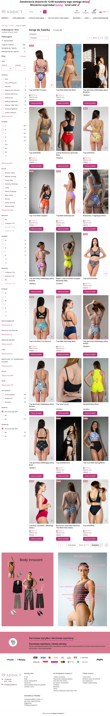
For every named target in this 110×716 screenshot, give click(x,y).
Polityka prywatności (30, 705)
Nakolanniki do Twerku (13, 51)
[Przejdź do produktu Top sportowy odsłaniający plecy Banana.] (42, 380)
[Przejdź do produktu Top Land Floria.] (95, 129)
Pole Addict (5, 26)
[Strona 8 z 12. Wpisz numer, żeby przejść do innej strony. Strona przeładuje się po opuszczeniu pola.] (98, 38)
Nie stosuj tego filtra (11, 412)
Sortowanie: (33, 34)
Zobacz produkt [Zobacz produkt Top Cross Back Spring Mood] (90, 476)
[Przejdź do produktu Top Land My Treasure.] (42, 66)
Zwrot (55, 689)
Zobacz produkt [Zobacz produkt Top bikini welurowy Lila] (63, 229)
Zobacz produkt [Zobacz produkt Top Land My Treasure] (36, 103)
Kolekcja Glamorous (11, 94)
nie (6, 419)
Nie (6, 220)
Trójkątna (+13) (10, 223)
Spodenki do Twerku (13, 48)
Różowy (7, 199)
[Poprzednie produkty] (70, 545)
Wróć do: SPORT (7, 40)
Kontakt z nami (29, 687)
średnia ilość (9, 398)
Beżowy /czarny (10, 173)
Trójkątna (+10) (10, 272)
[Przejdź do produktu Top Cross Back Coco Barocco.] (42, 317)
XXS (6, 152)
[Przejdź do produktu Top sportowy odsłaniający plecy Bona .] (42, 439)
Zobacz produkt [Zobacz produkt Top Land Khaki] (36, 166)
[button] (45, 11)
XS (5, 137)
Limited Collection (10, 112)
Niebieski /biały (9, 206)
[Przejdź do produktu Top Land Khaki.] (42, 129)
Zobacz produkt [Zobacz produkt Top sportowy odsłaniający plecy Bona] (36, 476)
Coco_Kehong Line (11, 83)
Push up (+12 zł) (10, 283)
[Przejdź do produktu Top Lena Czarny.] (68, 380)
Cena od (4, 65)
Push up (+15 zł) (10, 227)
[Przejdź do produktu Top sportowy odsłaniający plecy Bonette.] (95, 66)
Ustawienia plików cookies (32, 699)
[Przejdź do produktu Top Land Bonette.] (68, 439)
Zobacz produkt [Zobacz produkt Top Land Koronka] (90, 292)
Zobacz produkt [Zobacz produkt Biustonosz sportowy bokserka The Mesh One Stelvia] (63, 539)
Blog (25, 679)
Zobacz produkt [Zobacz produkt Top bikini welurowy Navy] (63, 354)
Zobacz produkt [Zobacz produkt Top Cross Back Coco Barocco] (36, 354)
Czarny (7, 188)
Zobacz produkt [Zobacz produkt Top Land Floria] (90, 166)
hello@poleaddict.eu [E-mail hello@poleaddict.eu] (10, 685)
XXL (6, 156)
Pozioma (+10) (9, 276)
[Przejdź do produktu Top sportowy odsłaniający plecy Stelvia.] (95, 317)
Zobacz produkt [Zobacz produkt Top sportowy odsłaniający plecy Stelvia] (90, 354)
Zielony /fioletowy (10, 191)
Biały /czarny (9, 195)
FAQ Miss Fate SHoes (60, 681)
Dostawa (56, 685)
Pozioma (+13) (9, 231)
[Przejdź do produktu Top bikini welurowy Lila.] (68, 192)
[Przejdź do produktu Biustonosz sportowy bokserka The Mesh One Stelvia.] (68, 501)
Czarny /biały (9, 180)
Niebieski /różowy (10, 176)
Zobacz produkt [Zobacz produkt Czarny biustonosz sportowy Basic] (63, 166)
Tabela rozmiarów (59, 677)
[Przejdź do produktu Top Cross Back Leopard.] (42, 192)
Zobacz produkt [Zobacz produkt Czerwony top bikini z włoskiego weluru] (36, 539)
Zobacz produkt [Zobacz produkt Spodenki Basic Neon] (90, 413)
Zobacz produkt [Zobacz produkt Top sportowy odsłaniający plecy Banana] (36, 413)
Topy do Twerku (13, 45)
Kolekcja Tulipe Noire (11, 105)
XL (5, 141)
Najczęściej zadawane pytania (62, 679)
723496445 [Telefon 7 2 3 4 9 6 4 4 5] (7, 679)
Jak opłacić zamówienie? (61, 683)
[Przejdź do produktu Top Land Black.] (95, 501)
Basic (6, 79)
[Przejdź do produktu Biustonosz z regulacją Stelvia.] (95, 192)
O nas (26, 677)
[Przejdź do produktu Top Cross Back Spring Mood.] (95, 439)
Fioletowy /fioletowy (11, 184)
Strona (95, 38)
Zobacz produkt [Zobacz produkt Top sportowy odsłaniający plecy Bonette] (90, 103)
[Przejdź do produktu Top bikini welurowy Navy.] (68, 317)
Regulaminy (28, 703)
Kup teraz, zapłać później (32, 701)
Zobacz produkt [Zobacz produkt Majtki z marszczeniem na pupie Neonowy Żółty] (63, 292)
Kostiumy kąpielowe (11, 109)
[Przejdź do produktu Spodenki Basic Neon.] (95, 380)
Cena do (18, 65)
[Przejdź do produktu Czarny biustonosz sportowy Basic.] (68, 129)
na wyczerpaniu (10, 395)
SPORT (12, 26)
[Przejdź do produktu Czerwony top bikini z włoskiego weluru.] (42, 501)
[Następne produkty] (96, 545)
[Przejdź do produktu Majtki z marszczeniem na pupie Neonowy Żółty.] (68, 254)
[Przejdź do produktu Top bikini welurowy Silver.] (68, 66)
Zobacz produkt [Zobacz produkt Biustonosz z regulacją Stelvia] (90, 229)
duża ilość (8, 402)
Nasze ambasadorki (30, 681)
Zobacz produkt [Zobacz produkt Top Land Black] (90, 539)
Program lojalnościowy (89, 683)
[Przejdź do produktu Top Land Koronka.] (95, 254)
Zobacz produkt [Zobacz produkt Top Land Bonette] (63, 476)
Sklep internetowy (53, 713)
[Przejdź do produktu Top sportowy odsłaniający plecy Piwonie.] (42, 254)
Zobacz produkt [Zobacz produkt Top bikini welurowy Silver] (63, 103)
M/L (6, 148)
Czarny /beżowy (10, 203)
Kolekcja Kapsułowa (11, 101)
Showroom (27, 683)
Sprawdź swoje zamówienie (91, 679)
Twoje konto (86, 677)
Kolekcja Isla (9, 98)
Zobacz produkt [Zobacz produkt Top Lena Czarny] (63, 413)
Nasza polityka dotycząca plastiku (35, 685)
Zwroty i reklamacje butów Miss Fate (65, 691)
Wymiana (56, 687)
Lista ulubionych (87, 681)
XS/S (6, 144)
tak (6, 415)
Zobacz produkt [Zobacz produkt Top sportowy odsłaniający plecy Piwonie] (36, 292)
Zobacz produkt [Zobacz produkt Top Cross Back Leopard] (36, 229)
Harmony (8, 86)
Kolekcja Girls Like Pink (12, 90)
